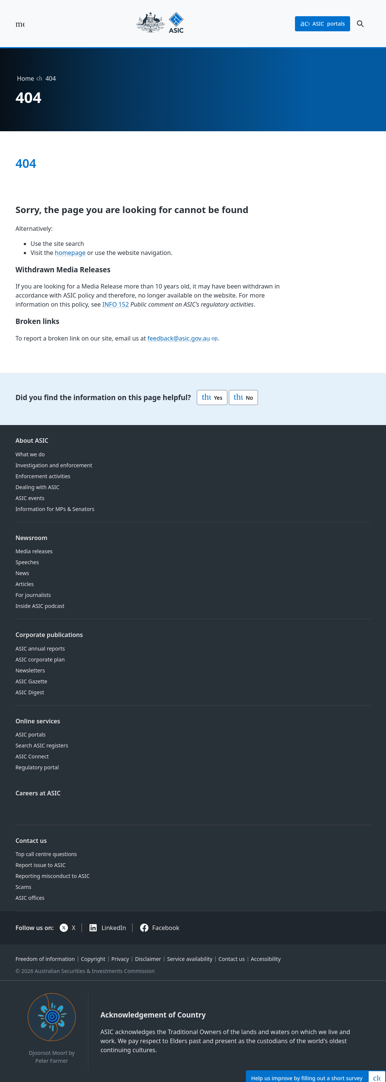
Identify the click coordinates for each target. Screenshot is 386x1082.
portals (322, 23)
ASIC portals (30, 734)
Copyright (93, 958)
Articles (24, 584)
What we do (30, 454)
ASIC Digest (29, 692)
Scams (23, 886)
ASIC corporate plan (40, 659)
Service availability (190, 958)
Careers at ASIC (38, 793)
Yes (212, 397)
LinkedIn (114, 928)
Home (25, 78)
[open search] (360, 23)
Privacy (120, 958)
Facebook (165, 928)
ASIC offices (30, 897)
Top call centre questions (46, 854)
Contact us (31, 840)
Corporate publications (49, 635)
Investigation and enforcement (53, 465)
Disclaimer (148, 958)
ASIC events (30, 498)
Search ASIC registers (41, 745)
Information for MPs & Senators (54, 509)
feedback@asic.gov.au (178, 338)
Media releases (33, 551)
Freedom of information (45, 958)
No (243, 397)
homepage (70, 253)
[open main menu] (20, 23)
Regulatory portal (37, 767)
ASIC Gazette (31, 681)
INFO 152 (115, 304)
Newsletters (30, 670)
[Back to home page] (160, 23)
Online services (37, 721)
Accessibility (266, 958)
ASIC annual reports (40, 648)
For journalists (33, 595)
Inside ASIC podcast (40, 605)
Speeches (27, 562)
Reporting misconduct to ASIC (52, 875)
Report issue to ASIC (40, 865)
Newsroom (31, 538)
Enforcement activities (42, 476)
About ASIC (31, 440)
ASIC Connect (32, 756)
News (22, 573)
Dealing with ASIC (37, 487)
